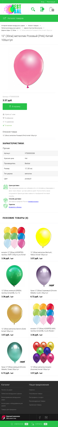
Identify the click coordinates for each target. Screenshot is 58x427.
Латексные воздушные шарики (11, 393)
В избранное (8, 118)
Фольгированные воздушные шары (10, 398)
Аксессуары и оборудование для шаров (12, 405)
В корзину (14, 106)
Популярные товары (35, 393)
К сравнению (8, 122)
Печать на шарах (6, 390)
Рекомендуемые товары (37, 401)
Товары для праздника (8, 409)
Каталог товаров (13, 18)
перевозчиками (33, 201)
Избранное (19, 424)
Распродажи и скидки (36, 397)
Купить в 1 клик (9, 114)
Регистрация (51, 2)
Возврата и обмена (15, 207)
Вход (42, 2)
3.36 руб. (7, 258)
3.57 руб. (7, 100)
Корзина (39, 424)
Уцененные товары (35, 405)
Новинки (32, 390)
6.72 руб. (36, 296)
